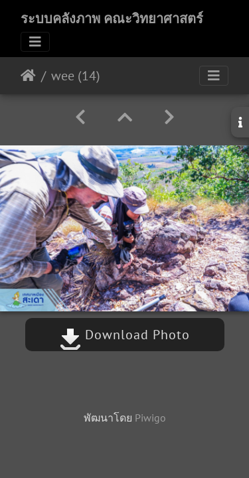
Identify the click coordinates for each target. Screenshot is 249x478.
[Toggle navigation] (35, 42)
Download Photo (125, 334)
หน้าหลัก (28, 76)
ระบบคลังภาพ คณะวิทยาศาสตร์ (112, 18)
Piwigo (150, 417)
